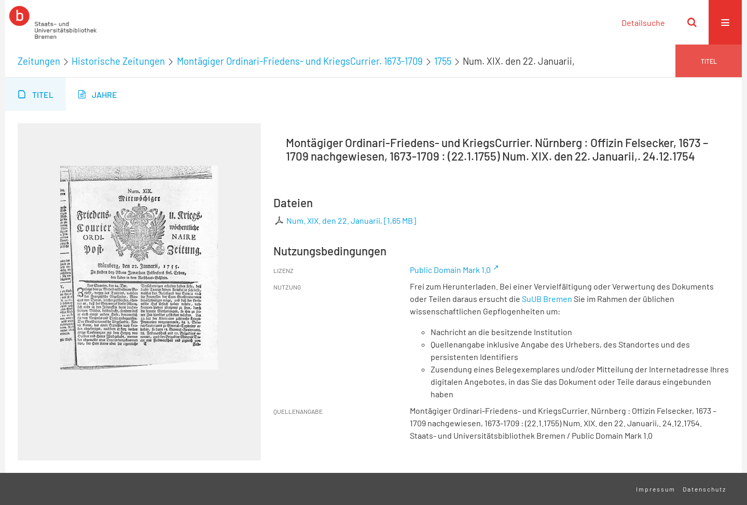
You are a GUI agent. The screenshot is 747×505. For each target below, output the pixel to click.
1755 (442, 61)
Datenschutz (704, 489)
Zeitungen (39, 61)
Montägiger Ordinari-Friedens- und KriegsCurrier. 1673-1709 (300, 61)
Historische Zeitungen (118, 61)
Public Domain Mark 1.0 (450, 270)
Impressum (655, 489)
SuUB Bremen (547, 299)
